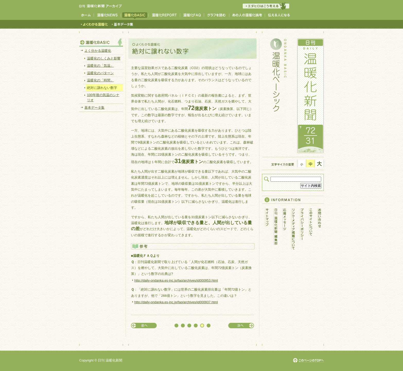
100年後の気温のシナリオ (103, 97)
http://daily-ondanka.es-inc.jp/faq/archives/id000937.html (176, 302)
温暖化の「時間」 (100, 80)
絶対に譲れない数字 (102, 88)
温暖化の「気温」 (100, 66)
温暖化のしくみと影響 (103, 58)
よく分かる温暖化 (97, 51)
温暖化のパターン (100, 73)
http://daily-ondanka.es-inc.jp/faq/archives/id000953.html (176, 280)
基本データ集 (94, 107)
